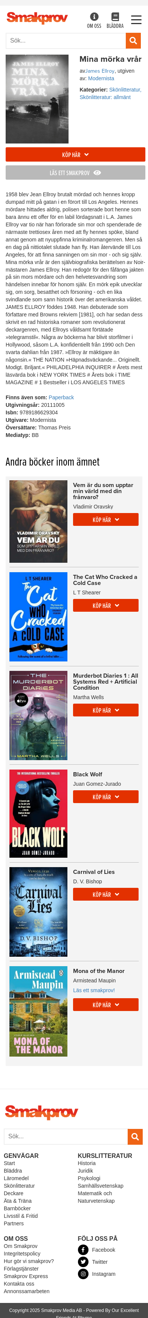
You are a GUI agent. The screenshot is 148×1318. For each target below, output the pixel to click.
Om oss (94, 21)
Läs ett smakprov (75, 173)
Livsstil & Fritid (21, 1216)
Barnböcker (17, 1208)
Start (9, 1163)
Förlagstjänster (21, 1269)
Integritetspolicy (22, 1254)
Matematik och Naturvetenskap (96, 1197)
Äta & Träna (18, 1201)
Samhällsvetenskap (101, 1186)
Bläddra (115, 21)
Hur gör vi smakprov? (29, 1261)
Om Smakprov (20, 1246)
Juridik (85, 1171)
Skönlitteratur (19, 1186)
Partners (14, 1223)
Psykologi (89, 1178)
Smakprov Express (26, 1276)
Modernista (101, 78)
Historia (87, 1163)
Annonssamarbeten (26, 1291)
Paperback (61, 397)
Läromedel (16, 1178)
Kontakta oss (19, 1284)
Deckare (13, 1193)
